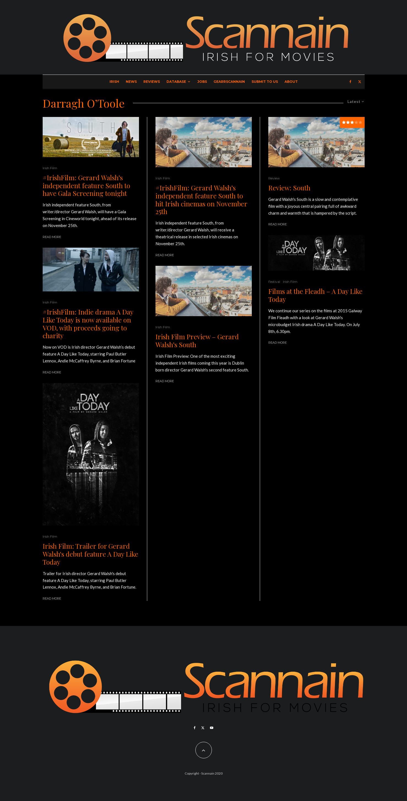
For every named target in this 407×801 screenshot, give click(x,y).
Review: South (289, 188)
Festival (274, 282)
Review (274, 178)
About (291, 82)
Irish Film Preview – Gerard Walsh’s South (197, 341)
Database (176, 82)
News (131, 82)
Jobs (202, 82)
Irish (114, 82)
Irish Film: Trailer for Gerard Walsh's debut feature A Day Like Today (90, 554)
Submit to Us (265, 82)
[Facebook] (350, 82)
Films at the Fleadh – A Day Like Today (315, 295)
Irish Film (50, 168)
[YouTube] (211, 727)
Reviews (151, 82)
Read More (52, 237)
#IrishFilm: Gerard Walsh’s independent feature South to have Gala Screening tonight (86, 185)
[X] (360, 82)
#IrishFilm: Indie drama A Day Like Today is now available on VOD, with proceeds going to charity (88, 324)
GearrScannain (229, 82)
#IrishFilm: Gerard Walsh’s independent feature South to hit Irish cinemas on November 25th (201, 199)
